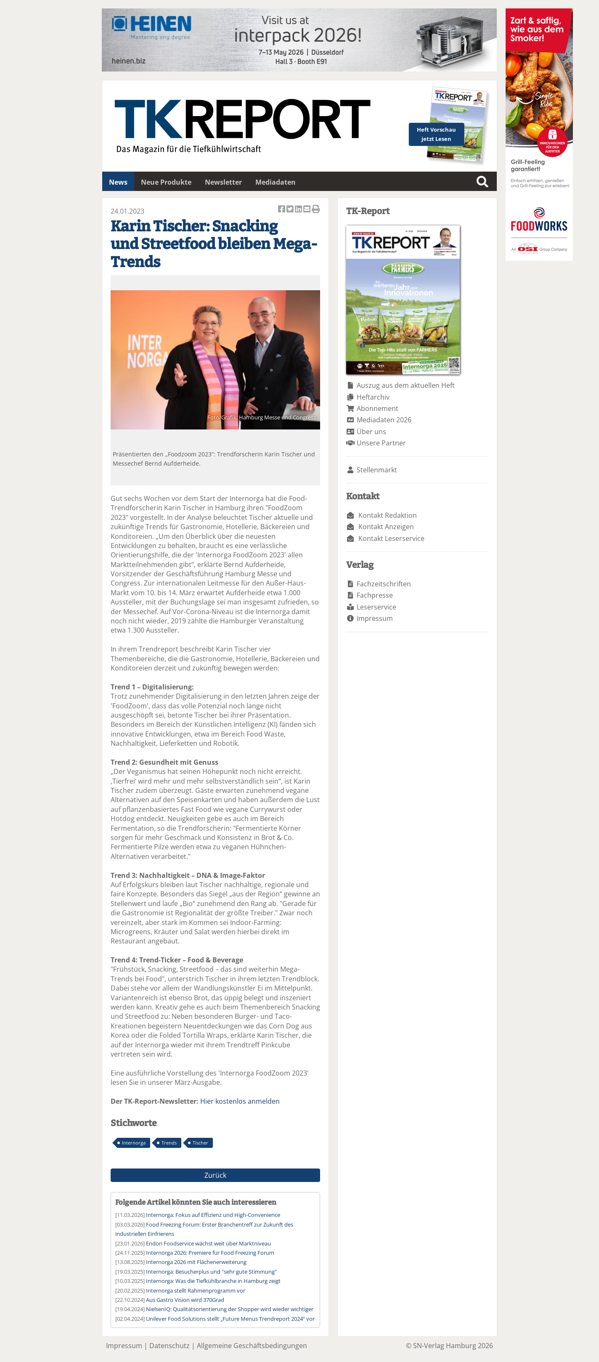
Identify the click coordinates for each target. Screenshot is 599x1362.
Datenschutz (169, 1345)
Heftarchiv (373, 397)
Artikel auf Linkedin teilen (299, 210)
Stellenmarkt (377, 469)
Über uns (371, 431)
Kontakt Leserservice (391, 538)
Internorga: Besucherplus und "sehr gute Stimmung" (211, 1271)
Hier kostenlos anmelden (240, 1101)
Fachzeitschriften (384, 583)
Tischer (200, 1142)
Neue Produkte (166, 182)
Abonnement (377, 408)
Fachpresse (375, 595)
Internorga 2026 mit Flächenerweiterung (196, 1262)
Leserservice (376, 607)
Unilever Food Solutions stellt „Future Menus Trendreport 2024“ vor (230, 1318)
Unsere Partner (381, 443)
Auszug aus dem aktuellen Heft (406, 385)
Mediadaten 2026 (384, 419)
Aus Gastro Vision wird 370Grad (185, 1300)
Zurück (215, 1175)
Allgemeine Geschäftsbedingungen (252, 1345)
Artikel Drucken (316, 210)
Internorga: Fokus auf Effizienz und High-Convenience (213, 1215)
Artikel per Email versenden (307, 210)
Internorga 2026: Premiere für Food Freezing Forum (210, 1252)
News (118, 182)
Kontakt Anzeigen (386, 526)
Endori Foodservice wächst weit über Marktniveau (208, 1243)
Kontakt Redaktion (387, 515)
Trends (169, 1142)
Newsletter (223, 182)
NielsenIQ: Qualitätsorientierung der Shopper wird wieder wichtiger (229, 1309)
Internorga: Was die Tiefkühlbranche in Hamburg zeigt (213, 1281)
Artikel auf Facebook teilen (282, 210)
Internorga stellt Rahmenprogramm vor (195, 1290)
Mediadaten (275, 182)
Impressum (375, 618)
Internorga (134, 1142)
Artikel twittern (290, 210)
